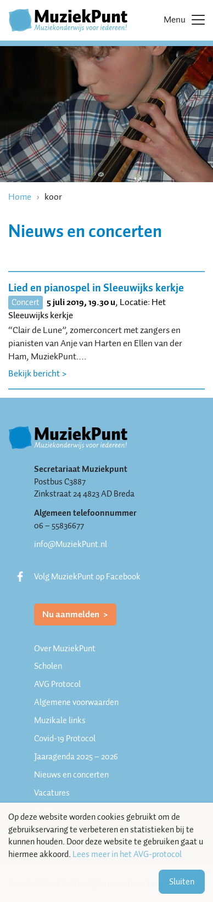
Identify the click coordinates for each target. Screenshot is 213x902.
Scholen (48, 666)
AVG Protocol (57, 684)
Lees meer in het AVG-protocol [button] (127, 854)
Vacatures (52, 792)
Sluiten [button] (181, 881)
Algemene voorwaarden (76, 702)
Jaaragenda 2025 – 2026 (76, 756)
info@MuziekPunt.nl (70, 544)
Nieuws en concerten (71, 774)
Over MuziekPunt (65, 648)
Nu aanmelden (71, 614)
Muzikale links (60, 720)
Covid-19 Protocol (65, 738)
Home (19, 197)
